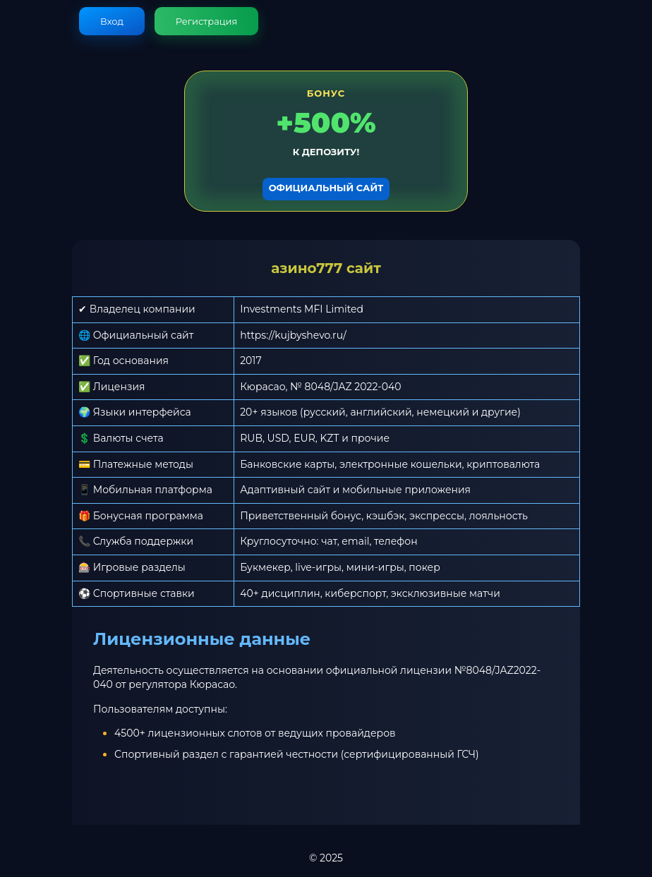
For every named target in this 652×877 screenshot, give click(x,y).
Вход (111, 21)
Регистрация (207, 21)
